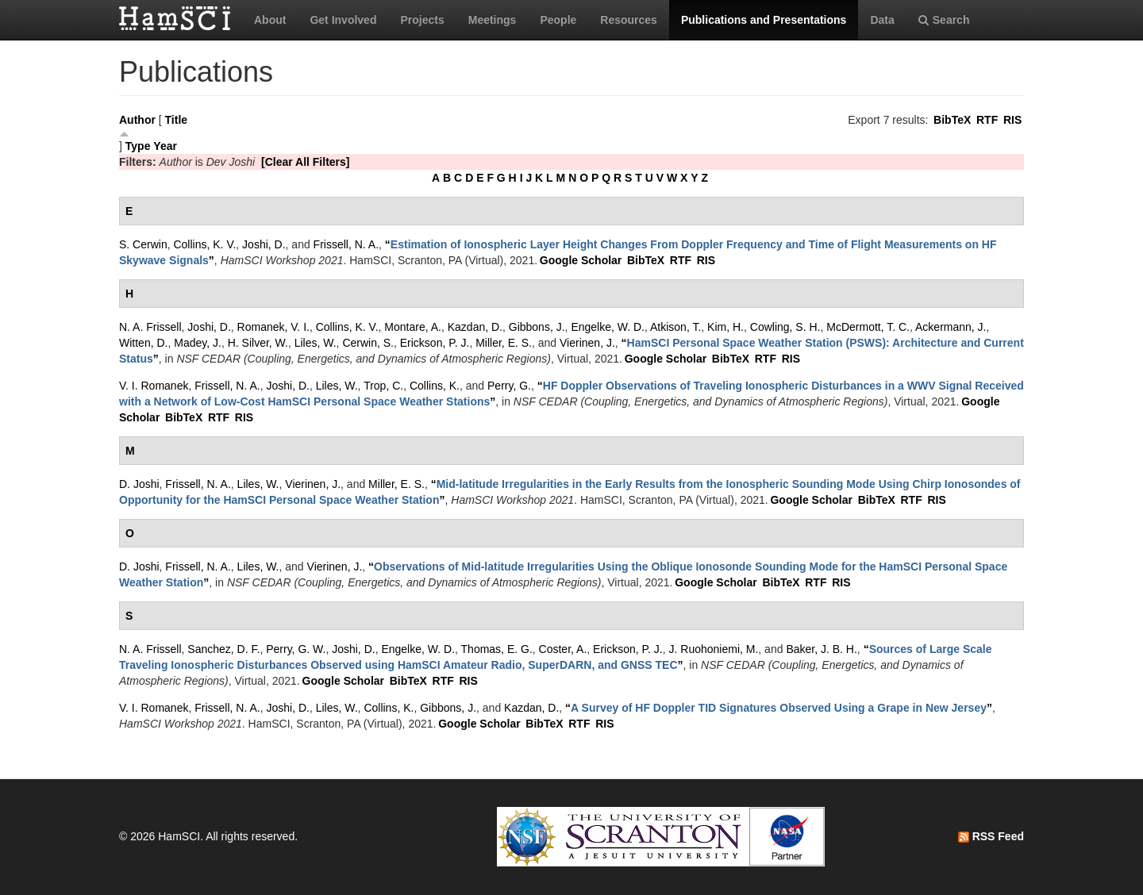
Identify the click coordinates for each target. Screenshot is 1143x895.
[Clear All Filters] (305, 162)
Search (944, 19)
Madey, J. (197, 342)
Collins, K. (435, 385)
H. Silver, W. (258, 342)
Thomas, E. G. (497, 649)
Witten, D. (143, 342)
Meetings (492, 19)
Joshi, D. (263, 244)
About (270, 19)
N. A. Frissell (150, 327)
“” (778, 707)
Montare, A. (412, 327)
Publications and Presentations (764, 19)
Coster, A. (563, 649)
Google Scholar (581, 260)
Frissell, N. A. (346, 244)
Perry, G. (509, 385)
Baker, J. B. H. (821, 649)
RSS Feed (991, 836)
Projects (422, 19)
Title (176, 119)
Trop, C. (383, 385)
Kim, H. (725, 327)
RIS (1012, 119)
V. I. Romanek (153, 385)
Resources (628, 19)
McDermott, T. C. (868, 327)
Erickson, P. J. (435, 342)
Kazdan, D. (475, 327)
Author (137, 119)
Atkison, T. (675, 327)
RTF (987, 119)
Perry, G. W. (295, 649)
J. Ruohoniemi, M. (714, 649)
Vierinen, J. (587, 342)
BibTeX (952, 119)
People (558, 19)
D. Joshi (139, 484)
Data (882, 19)
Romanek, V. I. (273, 327)
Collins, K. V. (204, 244)
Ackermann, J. (950, 327)
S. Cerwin (143, 244)
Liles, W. (315, 342)
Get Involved (343, 19)
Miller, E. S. (503, 342)
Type (138, 146)
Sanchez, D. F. (223, 649)
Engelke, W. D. (608, 327)
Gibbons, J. (537, 327)
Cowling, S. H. (785, 327)
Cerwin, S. (368, 342)
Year (165, 146)
